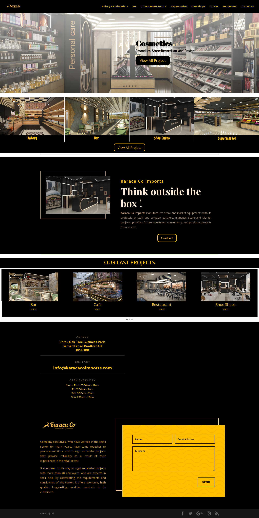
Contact (167, 238)
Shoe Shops (198, 6)
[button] (127, 320)
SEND (206, 482)
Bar (135, 6)
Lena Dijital (47, 513)
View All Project (153, 60)
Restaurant (161, 304)
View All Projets (129, 147)
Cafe (98, 304)
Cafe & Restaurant (152, 6)
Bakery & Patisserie (113, 6)
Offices (213, 6)
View (34, 309)
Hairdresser (229, 6)
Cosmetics (247, 6)
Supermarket (179, 6)
